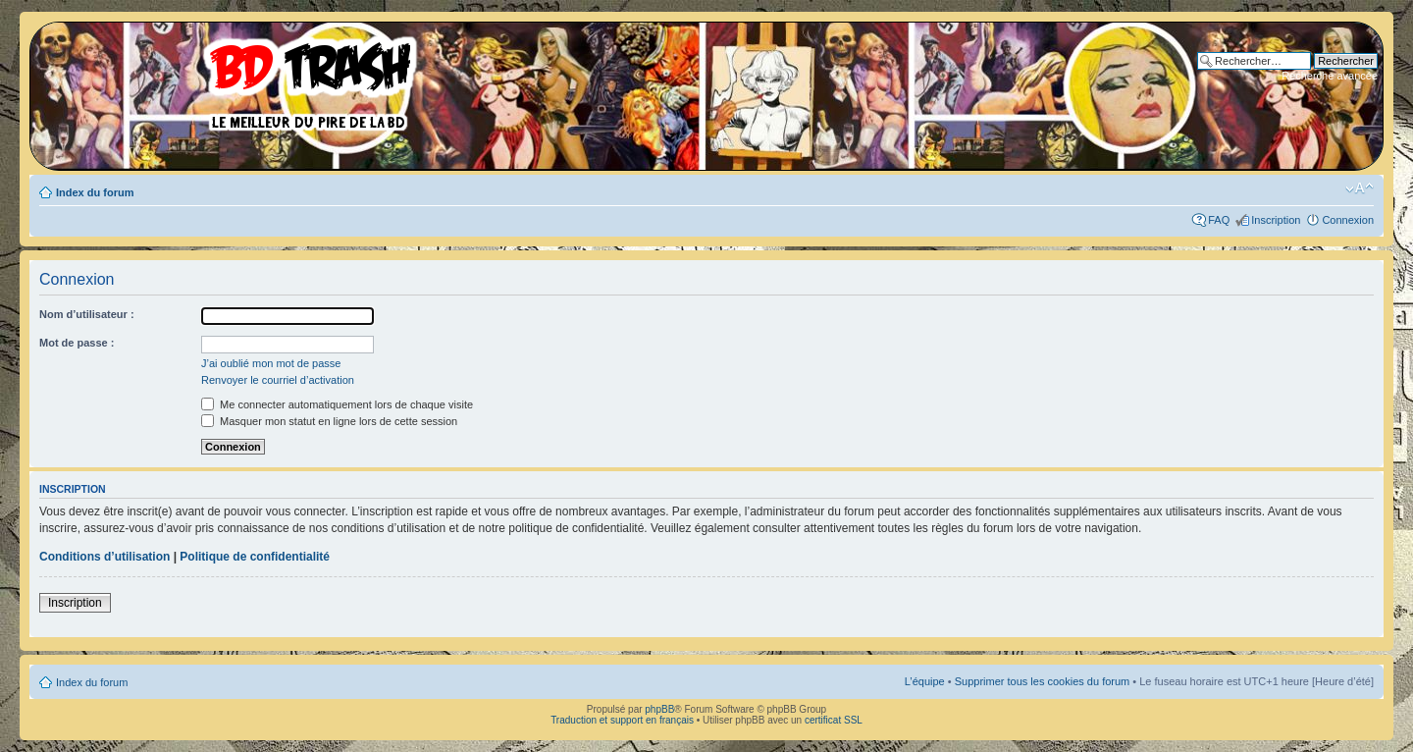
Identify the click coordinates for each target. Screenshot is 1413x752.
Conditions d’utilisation (104, 557)
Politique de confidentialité (255, 557)
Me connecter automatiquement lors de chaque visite (337, 404)
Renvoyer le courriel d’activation (277, 380)
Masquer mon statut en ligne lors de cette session (329, 421)
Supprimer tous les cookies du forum (1042, 681)
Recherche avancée (1330, 75)
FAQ (1219, 220)
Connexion (1348, 220)
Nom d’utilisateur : (86, 314)
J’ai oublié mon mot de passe (270, 363)
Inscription (1275, 220)
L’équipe (925, 681)
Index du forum (94, 192)
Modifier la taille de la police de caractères (1359, 188)
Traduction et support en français (622, 720)
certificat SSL (834, 720)
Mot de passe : (76, 343)
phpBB (659, 709)
